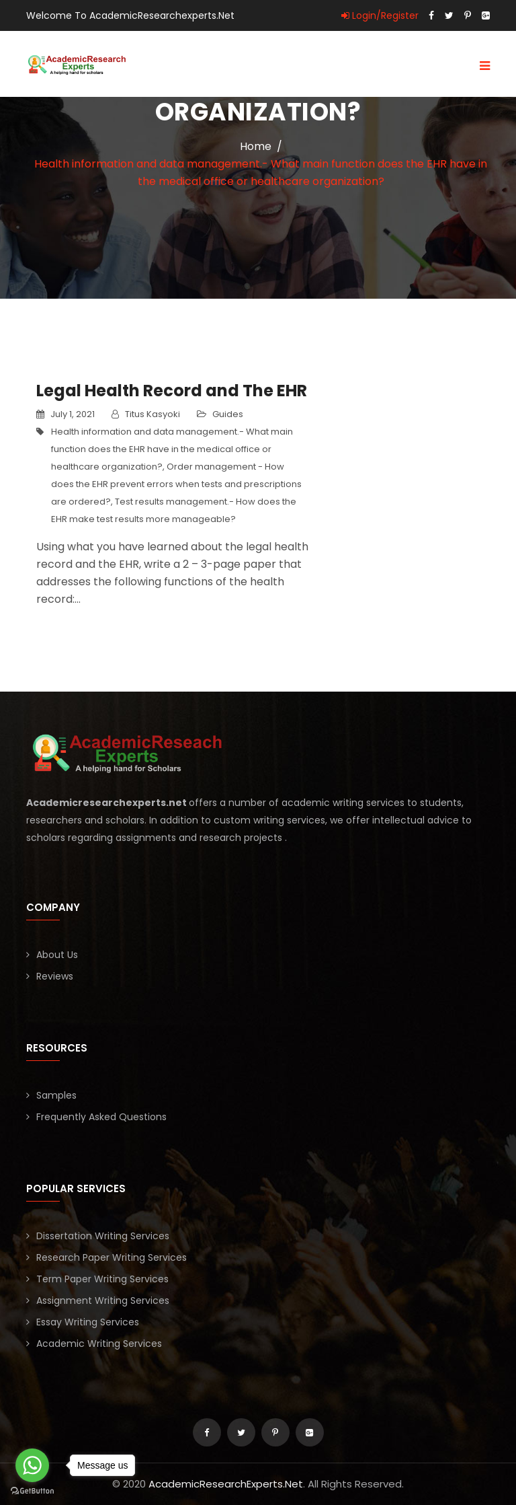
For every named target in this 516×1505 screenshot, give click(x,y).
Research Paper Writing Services (111, 1257)
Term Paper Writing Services (102, 1279)
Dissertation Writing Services (102, 1236)
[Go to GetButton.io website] (32, 1491)
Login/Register (380, 15)
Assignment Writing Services (102, 1300)
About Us (57, 954)
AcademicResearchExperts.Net (225, 1484)
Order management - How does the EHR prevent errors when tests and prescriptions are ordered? (176, 484)
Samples (56, 1095)
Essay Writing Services (87, 1322)
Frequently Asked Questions (101, 1117)
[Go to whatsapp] (32, 1465)
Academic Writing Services (99, 1343)
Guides (227, 414)
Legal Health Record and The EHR (171, 390)
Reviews (54, 976)
